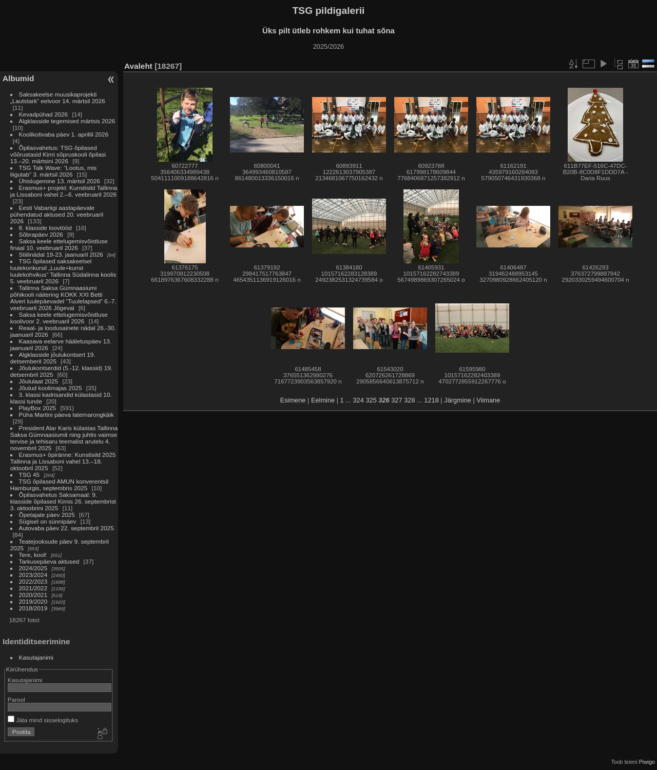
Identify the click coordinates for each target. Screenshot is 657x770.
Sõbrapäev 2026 (41, 234)
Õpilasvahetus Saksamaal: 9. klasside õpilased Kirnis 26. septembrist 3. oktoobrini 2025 (63, 501)
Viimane (488, 400)
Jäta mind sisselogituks (43, 720)
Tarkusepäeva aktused (49, 561)
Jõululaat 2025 (39, 381)
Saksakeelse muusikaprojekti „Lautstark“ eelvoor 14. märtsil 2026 (57, 97)
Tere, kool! (33, 554)
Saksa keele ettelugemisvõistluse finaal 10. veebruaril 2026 (59, 244)
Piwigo (647, 762)
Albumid (18, 78)
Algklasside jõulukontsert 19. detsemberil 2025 (52, 357)
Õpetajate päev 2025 (47, 514)
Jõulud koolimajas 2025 (50, 387)
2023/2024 (33, 574)
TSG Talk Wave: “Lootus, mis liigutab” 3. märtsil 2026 (53, 171)
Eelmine (323, 400)
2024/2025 (33, 568)
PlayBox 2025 (37, 408)
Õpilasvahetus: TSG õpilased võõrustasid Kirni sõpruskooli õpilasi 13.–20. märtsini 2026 (58, 154)
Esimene (293, 400)
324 (358, 400)
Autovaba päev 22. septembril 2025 (66, 528)
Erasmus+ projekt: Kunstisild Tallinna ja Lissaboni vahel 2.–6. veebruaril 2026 (64, 191)
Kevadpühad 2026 (43, 114)
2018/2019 (33, 608)
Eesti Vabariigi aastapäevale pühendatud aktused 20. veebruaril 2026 (56, 214)
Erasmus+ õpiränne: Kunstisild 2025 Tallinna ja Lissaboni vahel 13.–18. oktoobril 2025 (62, 461)
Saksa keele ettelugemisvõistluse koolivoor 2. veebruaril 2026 (59, 317)
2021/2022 (33, 588)
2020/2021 (33, 594)
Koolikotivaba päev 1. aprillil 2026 (64, 134)
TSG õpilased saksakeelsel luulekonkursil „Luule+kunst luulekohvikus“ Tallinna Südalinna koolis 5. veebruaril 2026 (63, 271)
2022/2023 (33, 581)
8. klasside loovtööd (45, 227)
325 (370, 400)
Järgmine (457, 400)
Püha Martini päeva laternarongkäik (66, 414)
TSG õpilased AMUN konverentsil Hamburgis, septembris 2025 (59, 484)
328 (409, 400)
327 (396, 400)
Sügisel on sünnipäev (47, 521)
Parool (16, 699)
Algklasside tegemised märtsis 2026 (67, 121)
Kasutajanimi (36, 657)
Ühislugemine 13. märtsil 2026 (59, 181)
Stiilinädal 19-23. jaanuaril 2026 (61, 254)
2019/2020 (33, 601)
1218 (431, 400)
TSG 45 (29, 474)
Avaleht (138, 66)
